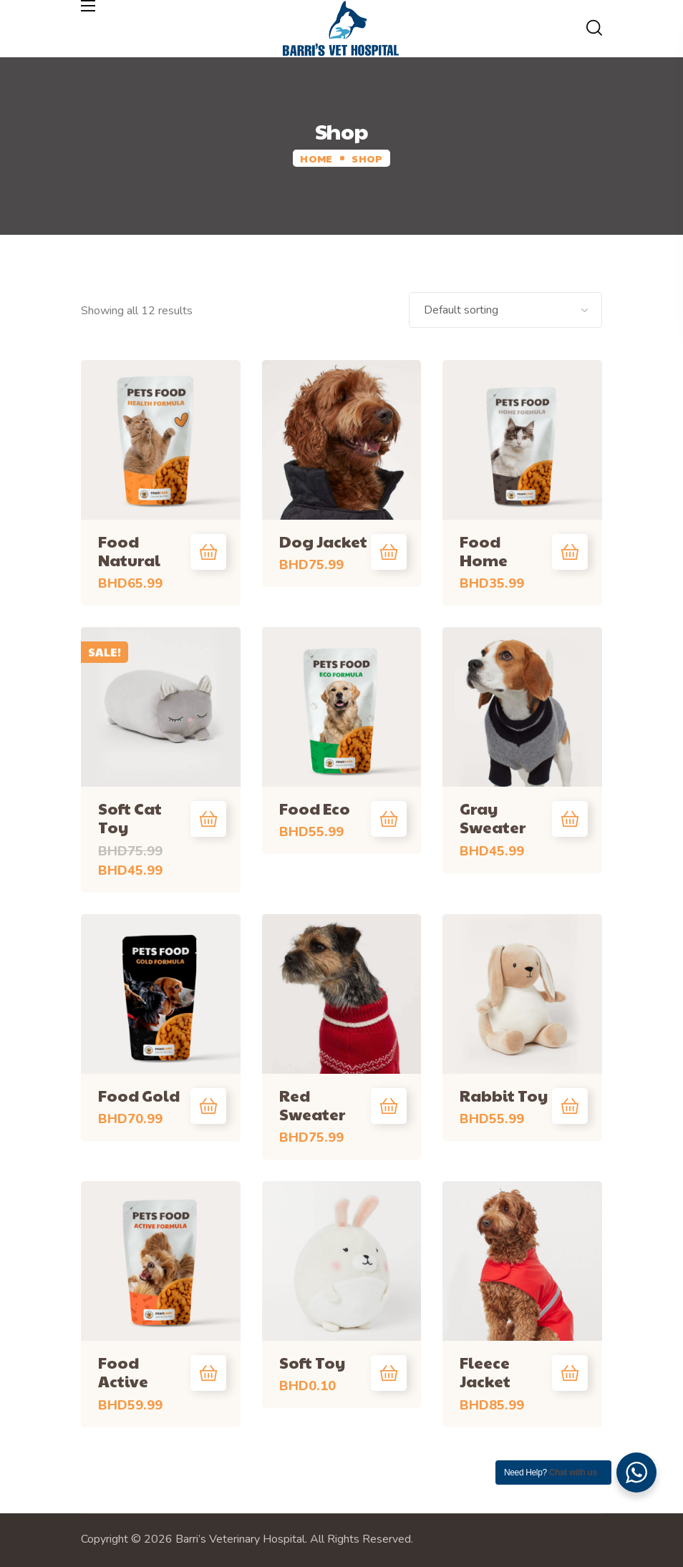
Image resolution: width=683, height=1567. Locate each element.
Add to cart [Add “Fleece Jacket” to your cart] (570, 1373)
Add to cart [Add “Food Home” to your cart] (570, 552)
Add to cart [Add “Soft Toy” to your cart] (389, 1373)
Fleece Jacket (485, 1372)
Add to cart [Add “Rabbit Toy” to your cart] (570, 1106)
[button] (594, 28)
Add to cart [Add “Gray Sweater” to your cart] (570, 819)
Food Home (484, 550)
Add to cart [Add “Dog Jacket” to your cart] (389, 552)
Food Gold (139, 1095)
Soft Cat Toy (130, 817)
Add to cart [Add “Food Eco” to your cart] (389, 819)
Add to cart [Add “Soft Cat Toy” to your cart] (208, 819)
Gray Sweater (492, 817)
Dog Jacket (323, 541)
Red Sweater (312, 1105)
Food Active (123, 1372)
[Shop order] (505, 310)
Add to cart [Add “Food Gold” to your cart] (208, 1106)
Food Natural (129, 550)
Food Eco (314, 808)
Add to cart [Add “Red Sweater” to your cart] (389, 1106)
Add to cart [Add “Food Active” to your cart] (208, 1373)
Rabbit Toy (504, 1095)
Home (316, 158)
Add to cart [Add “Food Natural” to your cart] (208, 552)
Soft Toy (312, 1362)
